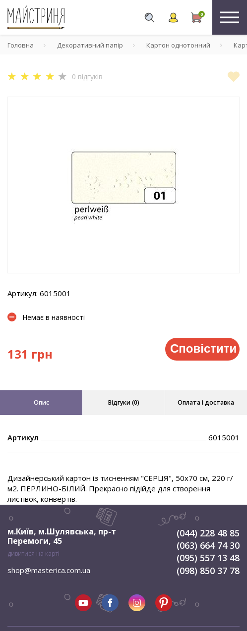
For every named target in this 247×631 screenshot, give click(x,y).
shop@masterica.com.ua (48, 570)
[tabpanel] (123, 185)
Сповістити (203, 348)
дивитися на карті (33, 553)
